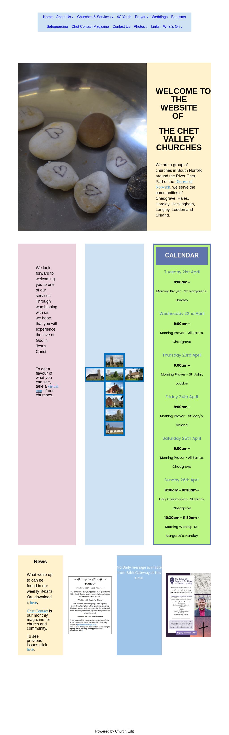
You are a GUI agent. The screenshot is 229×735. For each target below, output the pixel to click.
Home (48, 17)
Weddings (160, 17)
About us (63, 17)
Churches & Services (93, 17)
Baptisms (178, 17)
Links (155, 26)
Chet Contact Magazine (90, 26)
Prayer (140, 17)
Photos (139, 26)
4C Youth (124, 17)
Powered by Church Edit (114, 731)
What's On (171, 26)
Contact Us (121, 26)
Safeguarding (57, 26)
